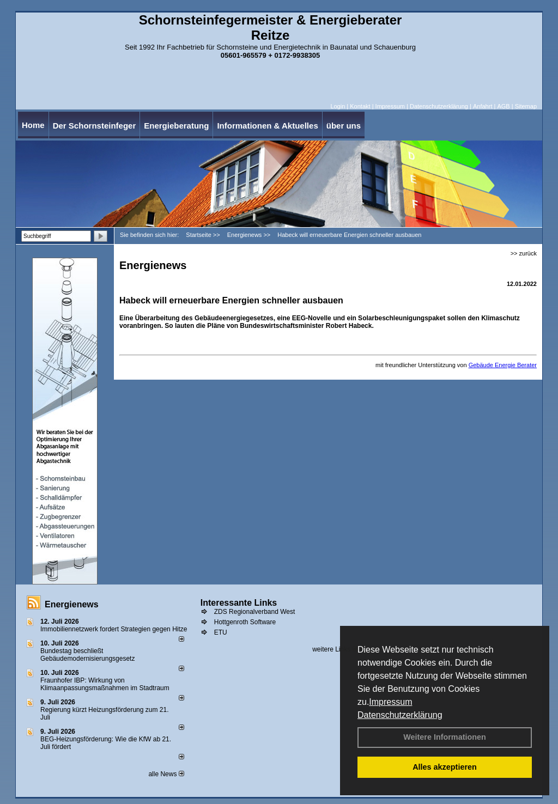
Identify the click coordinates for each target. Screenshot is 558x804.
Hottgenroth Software (245, 622)
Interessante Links (239, 602)
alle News (166, 774)
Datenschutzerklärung (399, 715)
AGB (503, 106)
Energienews (72, 604)
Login (337, 106)
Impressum (390, 701)
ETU (220, 632)
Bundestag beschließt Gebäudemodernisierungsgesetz (87, 654)
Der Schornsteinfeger (94, 125)
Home (33, 125)
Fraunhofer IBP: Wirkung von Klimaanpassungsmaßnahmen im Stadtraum (104, 684)
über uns (343, 125)
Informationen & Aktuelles (267, 125)
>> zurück (524, 253)
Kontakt (360, 106)
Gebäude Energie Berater (503, 365)
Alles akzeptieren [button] (445, 767)
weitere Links (334, 649)
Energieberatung (176, 125)
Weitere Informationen (444, 737)
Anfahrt (482, 106)
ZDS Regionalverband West (254, 612)
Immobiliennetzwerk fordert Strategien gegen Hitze (113, 629)
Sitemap (526, 106)
